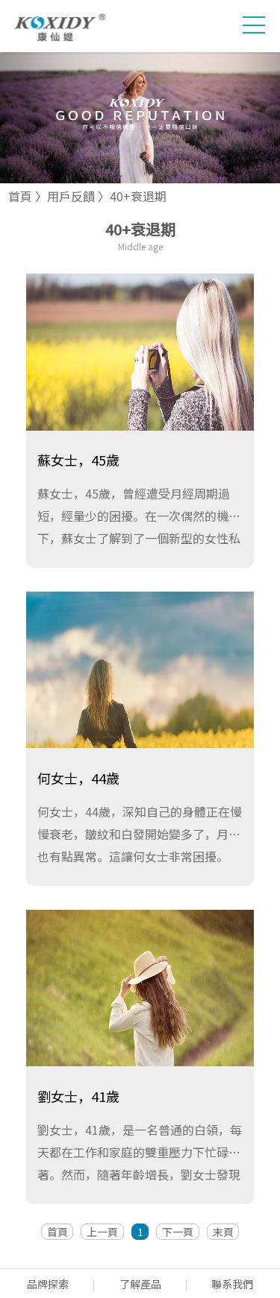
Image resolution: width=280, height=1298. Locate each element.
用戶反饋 (71, 196)
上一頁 (102, 1231)
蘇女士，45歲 (78, 459)
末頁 (223, 1231)
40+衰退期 (138, 196)
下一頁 (177, 1231)
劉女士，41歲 (78, 1096)
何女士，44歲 (78, 778)
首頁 (20, 196)
